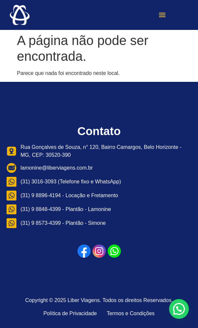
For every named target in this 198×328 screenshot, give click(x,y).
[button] (162, 15)
